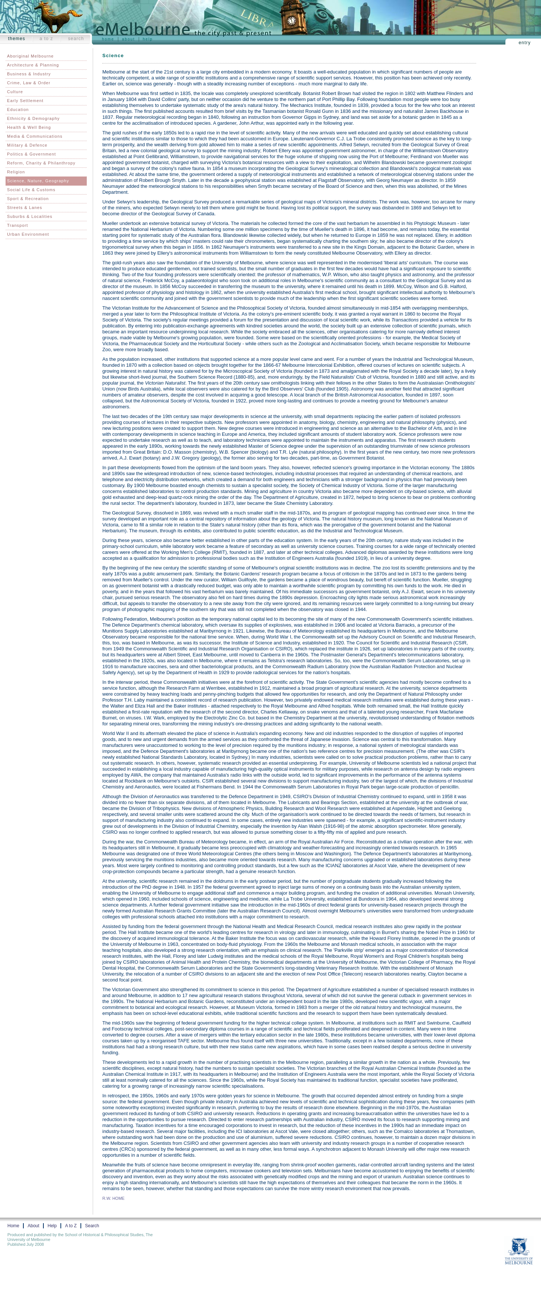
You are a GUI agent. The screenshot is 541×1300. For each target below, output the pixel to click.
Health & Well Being (29, 127)
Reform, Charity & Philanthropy (41, 163)
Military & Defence (27, 145)
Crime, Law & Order (28, 83)
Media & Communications (35, 136)
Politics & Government (31, 154)
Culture (15, 91)
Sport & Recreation (28, 198)
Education (18, 109)
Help (148, 39)
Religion (16, 172)
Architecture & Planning (33, 65)
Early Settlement (25, 100)
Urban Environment (28, 234)
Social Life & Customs (31, 189)
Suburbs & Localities (29, 216)
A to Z (46, 38)
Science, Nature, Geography (38, 181)
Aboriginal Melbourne (30, 56)
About (128, 39)
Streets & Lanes (24, 207)
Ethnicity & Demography (33, 118)
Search (76, 38)
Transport (17, 225)
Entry (525, 42)
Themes (17, 38)
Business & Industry (29, 74)
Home (108, 39)
